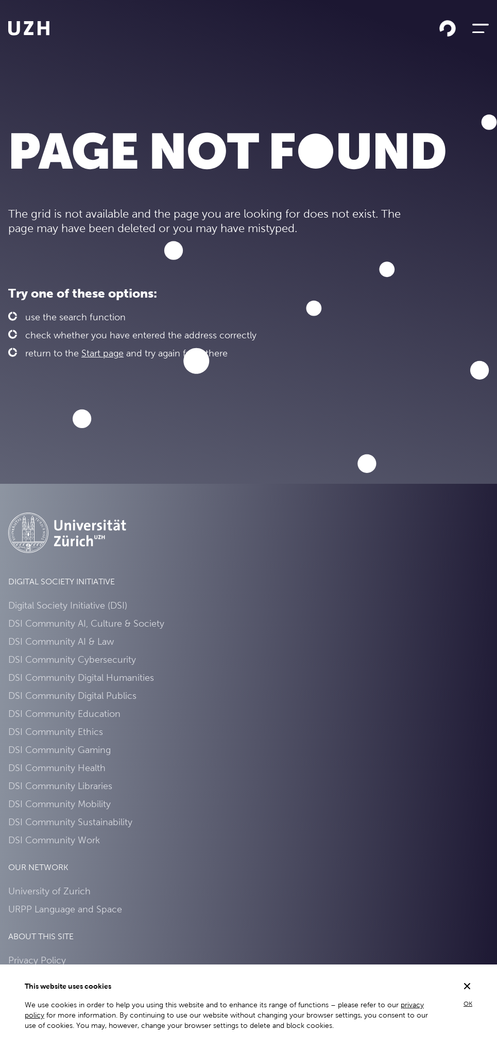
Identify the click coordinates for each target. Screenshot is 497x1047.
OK (468, 1003)
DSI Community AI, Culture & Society (86, 623)
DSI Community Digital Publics (72, 695)
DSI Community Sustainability (70, 821)
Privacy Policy (37, 960)
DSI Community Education (64, 713)
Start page (102, 353)
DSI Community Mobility (59, 803)
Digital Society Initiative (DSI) (67, 605)
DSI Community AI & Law (61, 641)
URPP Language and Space (65, 909)
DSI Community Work (54, 840)
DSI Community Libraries (60, 785)
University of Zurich (49, 891)
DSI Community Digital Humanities (81, 677)
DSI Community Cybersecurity (72, 659)
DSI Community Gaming (59, 749)
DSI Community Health (57, 767)
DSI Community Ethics (55, 731)
